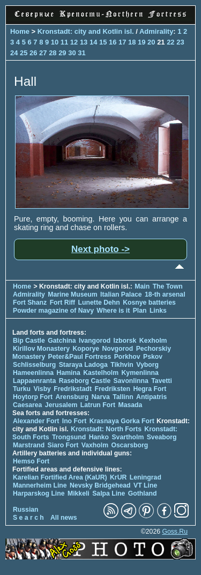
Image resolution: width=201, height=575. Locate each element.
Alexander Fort (36, 421)
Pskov (152, 356)
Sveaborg (162, 437)
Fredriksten (112, 389)
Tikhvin (121, 364)
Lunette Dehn (99, 302)
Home (19, 31)
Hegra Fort (149, 389)
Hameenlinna (33, 373)
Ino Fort (74, 421)
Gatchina (62, 340)
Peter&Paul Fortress (79, 356)
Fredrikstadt (73, 389)
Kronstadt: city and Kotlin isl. (86, 31)
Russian (26, 509)
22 (170, 42)
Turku (22, 389)
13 (83, 42)
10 (54, 42)
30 (72, 53)
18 (132, 42)
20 (151, 42)
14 (93, 42)
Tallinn (123, 397)
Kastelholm (100, 373)
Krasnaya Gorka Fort (122, 421)
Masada (130, 405)
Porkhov (127, 356)
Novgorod (117, 348)
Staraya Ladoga (83, 364)
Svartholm (127, 437)
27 (43, 53)
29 (62, 53)
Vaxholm (94, 445)
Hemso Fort (31, 461)
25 (23, 53)
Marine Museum (72, 294)
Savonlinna (131, 381)
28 (52, 53)
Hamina (68, 373)
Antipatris (151, 397)
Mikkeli (79, 493)
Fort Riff (63, 302)
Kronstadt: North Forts (107, 429)
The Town (168, 286)
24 (14, 53)
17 (122, 42)
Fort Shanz (30, 302)
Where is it (113, 310)
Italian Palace (122, 294)
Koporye (85, 348)
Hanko (99, 437)
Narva (101, 397)
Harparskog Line (39, 493)
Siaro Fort (63, 445)
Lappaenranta (34, 381)
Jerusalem (61, 405)
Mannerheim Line (40, 485)
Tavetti (161, 381)
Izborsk (125, 340)
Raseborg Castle (85, 381)
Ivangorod (94, 340)
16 (112, 42)
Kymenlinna (140, 373)
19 (141, 42)
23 (180, 42)
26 (33, 53)
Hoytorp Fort (33, 397)
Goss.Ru (175, 531)
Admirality (156, 31)
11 (64, 42)
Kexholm (153, 340)
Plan (140, 310)
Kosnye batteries (149, 302)
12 (74, 42)
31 (81, 53)
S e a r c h (28, 517)
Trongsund (69, 437)
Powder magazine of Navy (53, 310)
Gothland (142, 493)
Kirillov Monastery (41, 348)
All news (63, 517)
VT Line (145, 485)
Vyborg (147, 364)
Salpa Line (108, 493)
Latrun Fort (97, 405)
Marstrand (28, 445)
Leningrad (145, 477)
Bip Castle (29, 340)
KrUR (118, 477)
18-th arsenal (165, 294)
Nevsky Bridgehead (100, 485)
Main (142, 286)
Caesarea (27, 405)
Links (158, 310)
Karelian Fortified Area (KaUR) (60, 477)
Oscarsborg (129, 445)
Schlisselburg (34, 364)
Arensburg (71, 397)
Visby (41, 389)
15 (103, 42)
